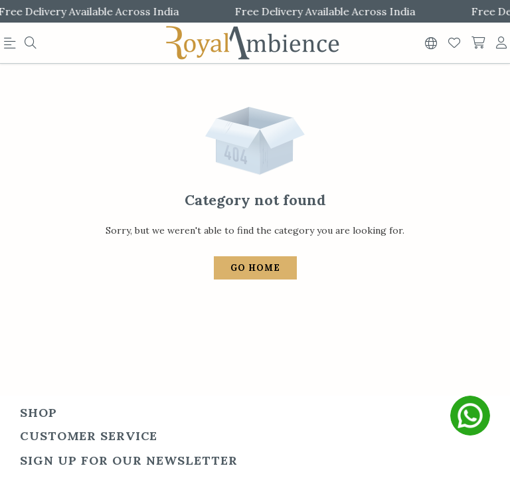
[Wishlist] (454, 43)
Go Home (255, 260)
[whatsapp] (470, 416)
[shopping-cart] (478, 43)
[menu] (12, 46)
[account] (501, 43)
